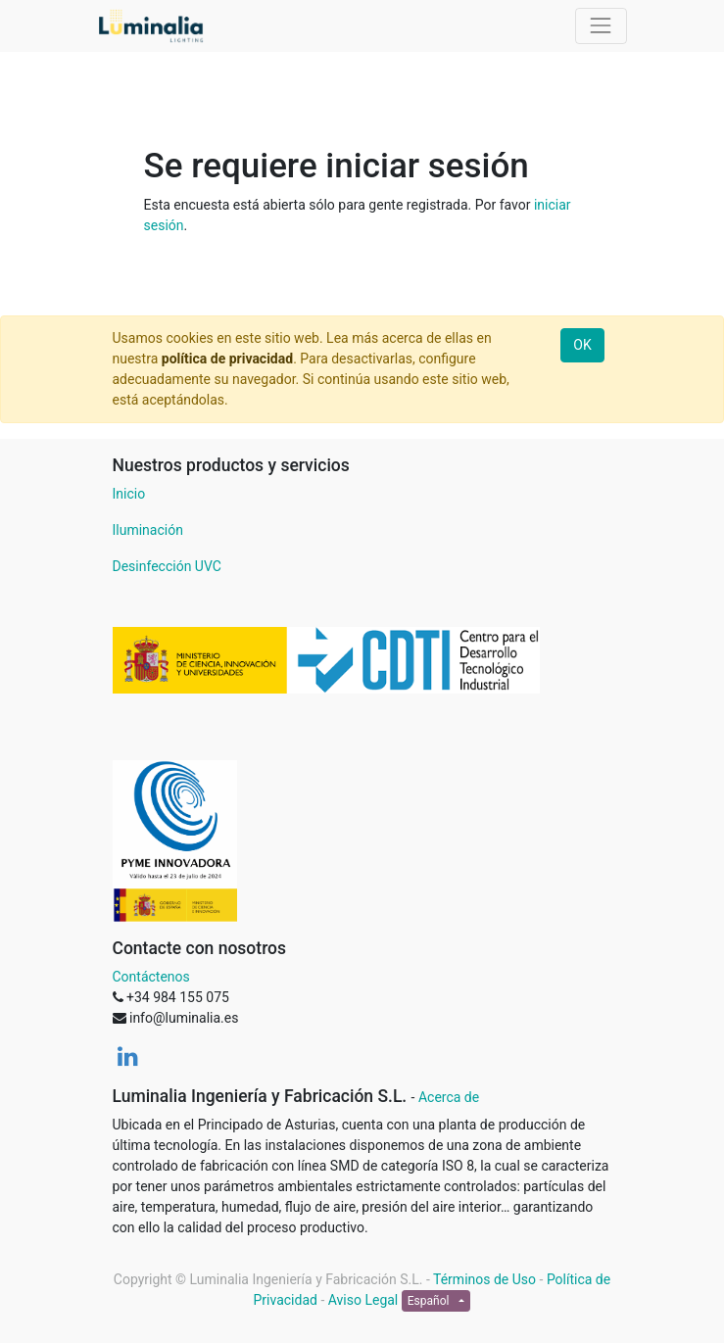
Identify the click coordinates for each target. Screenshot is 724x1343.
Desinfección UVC (167, 566)
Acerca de (448, 1097)
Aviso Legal (363, 1300)
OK (582, 345)
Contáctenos (151, 976)
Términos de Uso (484, 1279)
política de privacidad (227, 358)
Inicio (129, 494)
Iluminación (148, 530)
